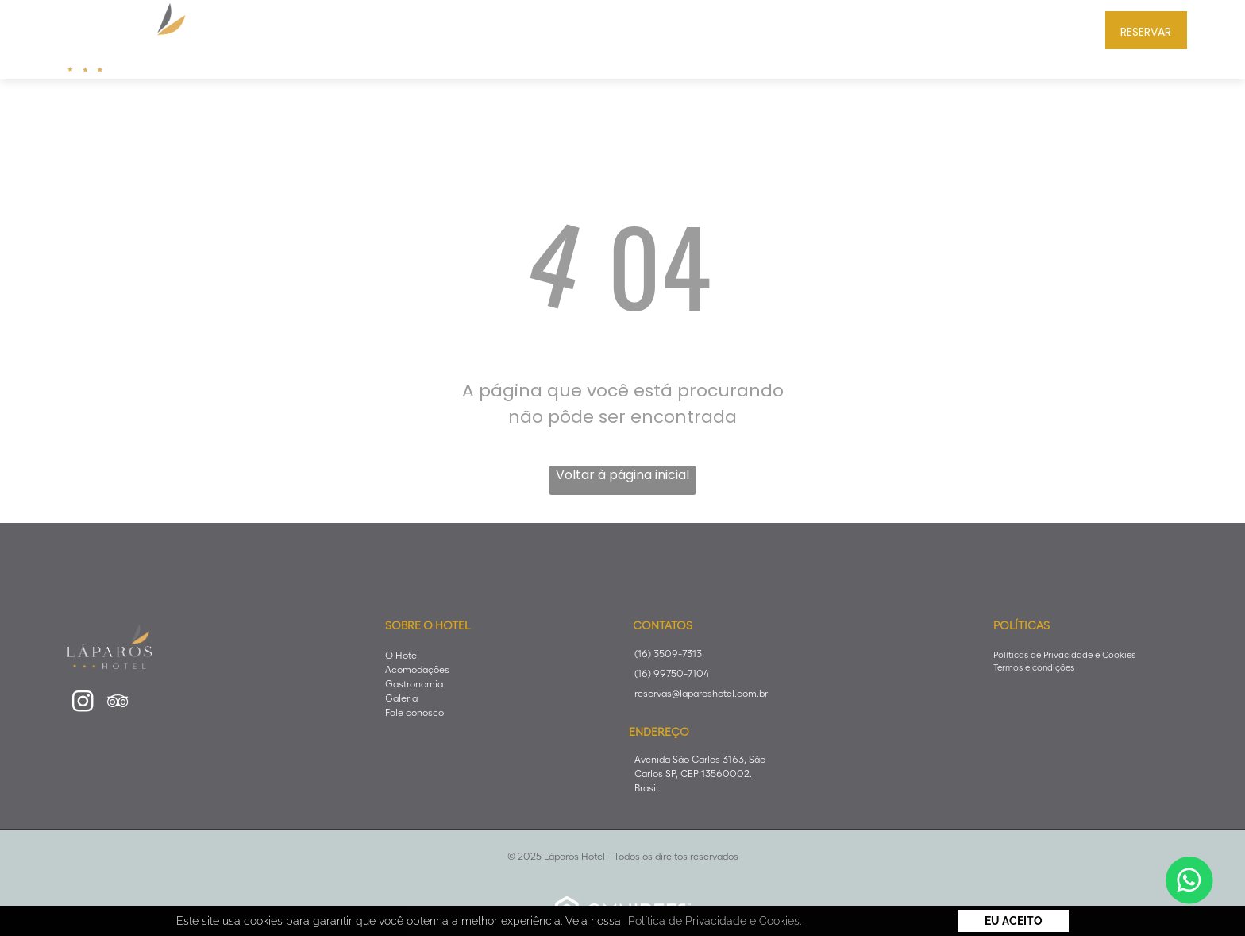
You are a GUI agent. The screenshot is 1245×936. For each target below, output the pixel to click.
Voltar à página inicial (622, 475)
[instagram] (82, 703)
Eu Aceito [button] (1014, 921)
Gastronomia (414, 684)
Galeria (401, 698)
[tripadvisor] (117, 703)
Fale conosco (414, 712)
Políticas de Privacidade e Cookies (1064, 654)
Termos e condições (1033, 667)
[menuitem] (398, 28)
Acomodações (417, 669)
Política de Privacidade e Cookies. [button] (714, 921)
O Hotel (402, 655)
